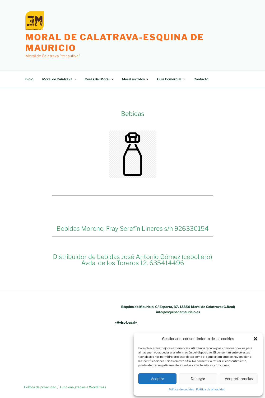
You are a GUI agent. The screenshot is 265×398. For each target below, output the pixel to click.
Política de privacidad (210, 389)
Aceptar (157, 379)
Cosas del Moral (99, 79)
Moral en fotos (135, 79)
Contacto (201, 79)
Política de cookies (181, 389)
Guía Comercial (171, 79)
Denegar (198, 379)
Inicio (29, 79)
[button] (255, 338)
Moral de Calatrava (59, 79)
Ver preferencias (239, 379)
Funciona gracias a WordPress (83, 387)
